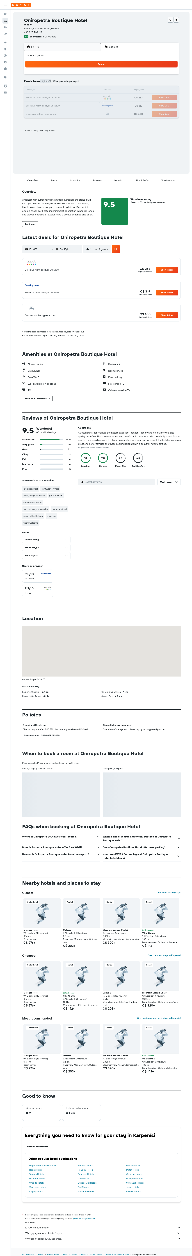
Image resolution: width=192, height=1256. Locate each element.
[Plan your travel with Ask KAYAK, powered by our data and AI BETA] (5, 42)
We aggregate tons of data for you (103, 1233)
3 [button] (53, 83)
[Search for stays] (5, 21)
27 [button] (76, 105)
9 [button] (46, 90)
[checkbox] (37, 576)
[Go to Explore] (5, 49)
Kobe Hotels (83, 1178)
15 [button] (91, 90)
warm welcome (30, 522)
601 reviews (49, 36)
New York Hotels (37, 1178)
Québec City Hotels (87, 1182)
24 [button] (53, 105)
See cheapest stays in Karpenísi (164, 955)
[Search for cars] (5, 27)
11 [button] (61, 90)
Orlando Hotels (36, 1182)
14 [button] (83, 90)
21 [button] (83, 97)
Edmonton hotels (86, 1191)
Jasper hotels (132, 1187)
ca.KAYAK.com (28, 1254)
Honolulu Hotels (85, 1169)
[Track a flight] (5, 55)
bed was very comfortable (35, 509)
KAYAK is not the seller (103, 1227)
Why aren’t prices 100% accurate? (103, 1239)
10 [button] (53, 90)
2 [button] (46, 83)
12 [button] (68, 90)
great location (55, 495)
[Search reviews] (119, 482)
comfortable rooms (32, 502)
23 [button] (46, 105)
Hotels (40, 1254)
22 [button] (90, 97)
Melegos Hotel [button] (30, 929)
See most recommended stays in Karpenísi (159, 1018)
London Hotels (133, 1165)
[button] (5, 4)
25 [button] (61, 105)
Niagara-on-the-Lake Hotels (42, 1165)
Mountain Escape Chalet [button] (115, 929)
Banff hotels (83, 1187)
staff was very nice (50, 488)
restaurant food (59, 509)
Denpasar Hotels (86, 1174)
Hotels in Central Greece (91, 1254)
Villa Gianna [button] (148, 933)
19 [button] (68, 97)
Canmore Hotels (134, 1174)
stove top (51, 516)
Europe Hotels (53, 1254)
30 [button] (46, 112)
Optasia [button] (67, 929)
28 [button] (83, 105)
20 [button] (76, 97)
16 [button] (46, 97)
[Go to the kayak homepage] (21, 5)
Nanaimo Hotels (85, 1165)
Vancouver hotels (37, 1187)
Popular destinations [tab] (37, 1146)
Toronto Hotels (36, 1174)
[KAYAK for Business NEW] (5, 68)
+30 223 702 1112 (33, 32)
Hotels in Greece (70, 1254)
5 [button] (68, 83)
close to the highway (33, 516)
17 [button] (54, 97)
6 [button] (76, 83)
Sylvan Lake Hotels (135, 1182)
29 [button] (90, 105)
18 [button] (61, 97)
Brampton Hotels (134, 1178)
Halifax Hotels (35, 1169)
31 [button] (54, 112)
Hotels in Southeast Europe (117, 1254)
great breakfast (30, 488)
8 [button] (91, 83)
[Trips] (5, 77)
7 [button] (83, 83)
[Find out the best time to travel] (5, 62)
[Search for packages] (5, 34)
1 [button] (90, 75)
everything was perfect (34, 495)
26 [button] (68, 105)
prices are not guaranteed (84, 1218)
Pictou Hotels (132, 1169)
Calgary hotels (36, 1191)
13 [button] (76, 90)
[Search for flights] (5, 14)
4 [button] (61, 83)
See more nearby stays (169, 892)
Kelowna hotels (133, 1191)
